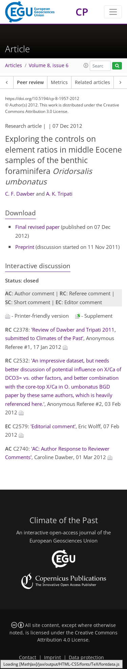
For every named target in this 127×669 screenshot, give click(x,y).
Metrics (59, 82)
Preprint (24, 246)
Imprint (52, 657)
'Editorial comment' (53, 426)
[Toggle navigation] (113, 11)
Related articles (92, 82)
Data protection (86, 657)
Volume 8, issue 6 (48, 65)
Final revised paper (37, 226)
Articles (13, 65)
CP (82, 12)
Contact (27, 657)
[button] (86, 65)
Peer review (30, 82)
